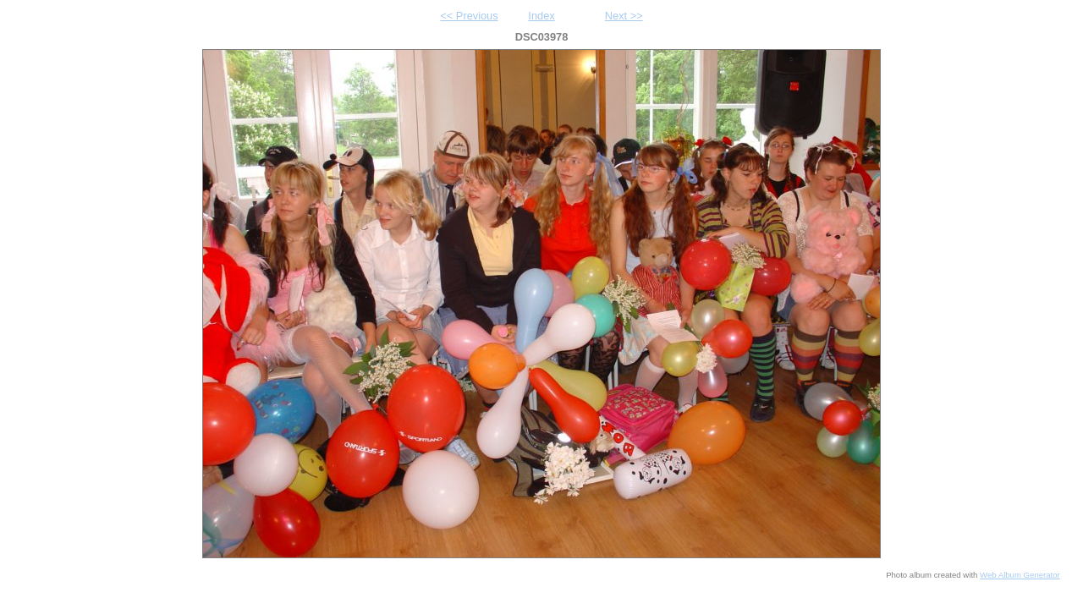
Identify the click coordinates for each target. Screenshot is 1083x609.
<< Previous (469, 15)
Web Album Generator (1020, 574)
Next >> (624, 15)
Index (541, 15)
